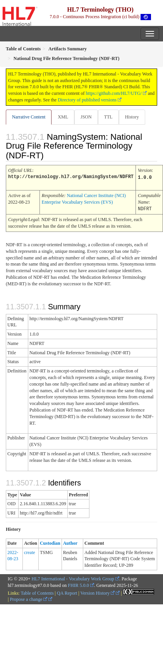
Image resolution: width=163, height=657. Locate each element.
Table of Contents (37, 592)
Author (70, 542)
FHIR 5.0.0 (78, 584)
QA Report (67, 592)
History (132, 117)
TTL (108, 117)
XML (63, 117)
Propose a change (28, 598)
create (29, 551)
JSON (86, 117)
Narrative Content (28, 117)
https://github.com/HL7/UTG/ (114, 93)
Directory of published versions (87, 100)
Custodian (50, 542)
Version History (98, 592)
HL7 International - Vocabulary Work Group (73, 577)
